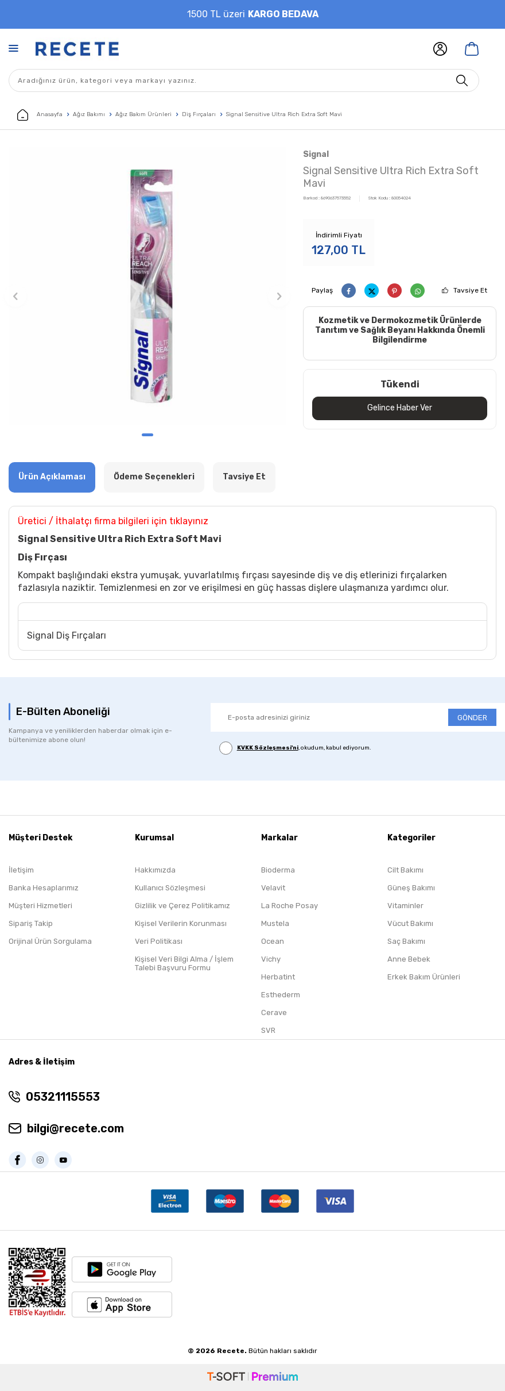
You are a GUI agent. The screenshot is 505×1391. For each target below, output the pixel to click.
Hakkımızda (155, 870)
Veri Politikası (158, 941)
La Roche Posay (289, 905)
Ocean (272, 941)
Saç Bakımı (406, 941)
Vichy (271, 959)
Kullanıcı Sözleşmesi (170, 887)
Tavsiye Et (470, 290)
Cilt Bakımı (405, 870)
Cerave (274, 1012)
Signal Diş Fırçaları (66, 635)
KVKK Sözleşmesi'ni (267, 747)
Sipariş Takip (31, 923)
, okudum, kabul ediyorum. (295, 748)
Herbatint (278, 977)
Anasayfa (40, 115)
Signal (316, 154)
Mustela (275, 923)
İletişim (21, 870)
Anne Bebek (408, 959)
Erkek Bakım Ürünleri (423, 977)
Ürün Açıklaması (52, 477)
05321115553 (63, 1097)
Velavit (273, 887)
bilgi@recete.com (75, 1128)
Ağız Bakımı (89, 114)
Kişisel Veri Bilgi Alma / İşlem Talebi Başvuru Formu (184, 963)
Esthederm (280, 994)
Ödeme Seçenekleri (154, 477)
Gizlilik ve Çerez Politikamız (182, 905)
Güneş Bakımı (411, 887)
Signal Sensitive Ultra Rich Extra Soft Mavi (284, 114)
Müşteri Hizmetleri (40, 905)
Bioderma (278, 870)
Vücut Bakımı (410, 923)
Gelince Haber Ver (399, 408)
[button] (147, 434)
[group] (147, 286)
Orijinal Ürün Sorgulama (50, 941)
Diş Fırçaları (199, 114)
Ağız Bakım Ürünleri (143, 114)
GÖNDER (472, 717)
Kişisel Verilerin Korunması (181, 923)
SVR (268, 1030)
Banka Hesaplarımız (44, 887)
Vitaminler (405, 905)
